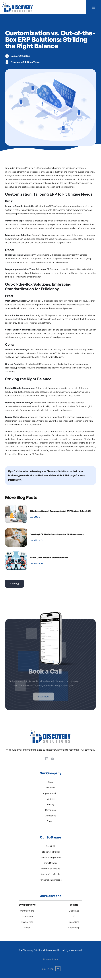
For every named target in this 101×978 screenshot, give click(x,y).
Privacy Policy (50, 959)
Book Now (38, 696)
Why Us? (50, 787)
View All (14, 583)
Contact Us (50, 815)
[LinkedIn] (47, 759)
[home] (17, 7)
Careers (50, 798)
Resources (50, 810)
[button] (93, 7)
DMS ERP (50, 846)
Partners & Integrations (51, 879)
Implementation (50, 793)
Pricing (50, 804)
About (51, 782)
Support (50, 821)
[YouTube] (52, 759)
